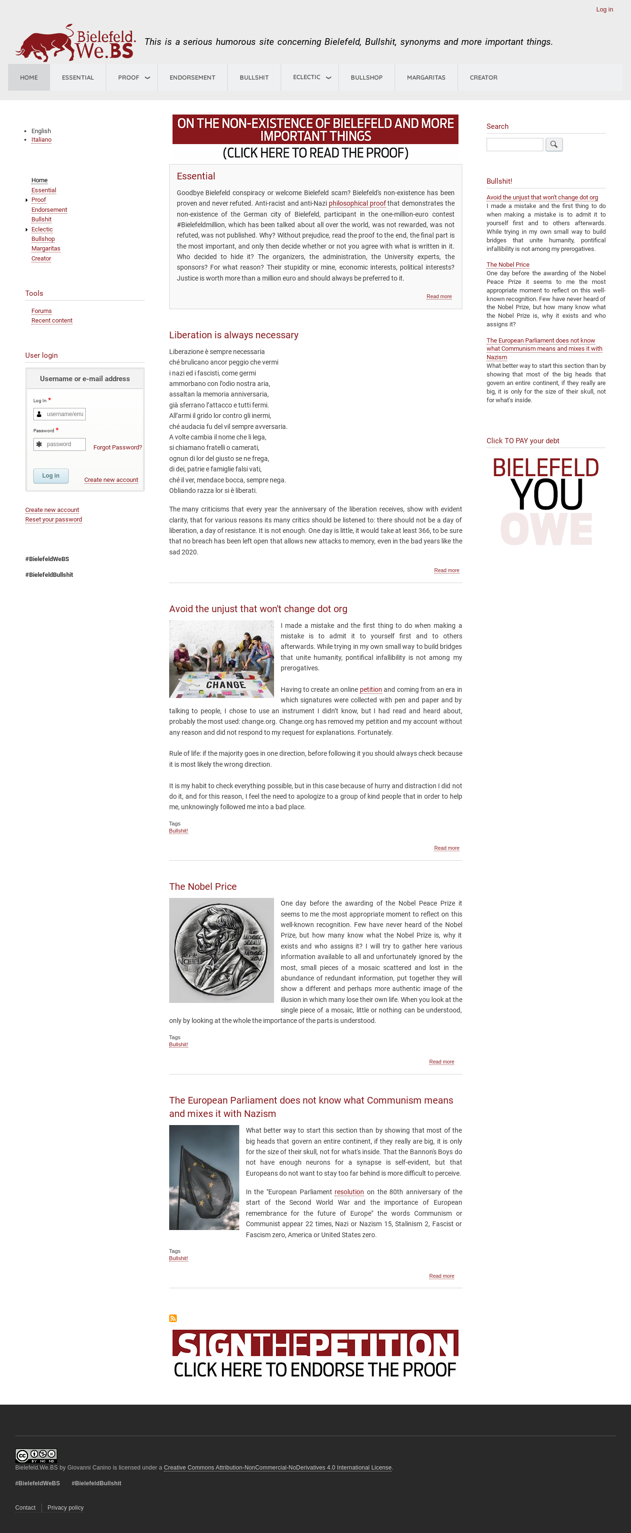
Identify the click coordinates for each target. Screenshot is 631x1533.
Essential (78, 77)
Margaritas (426, 77)
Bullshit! (178, 831)
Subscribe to (173, 1318)
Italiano (41, 139)
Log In (40, 401)
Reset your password (53, 519)
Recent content (51, 320)
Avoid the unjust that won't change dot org (542, 197)
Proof (128, 77)
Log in (604, 9)
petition (371, 689)
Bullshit (254, 77)
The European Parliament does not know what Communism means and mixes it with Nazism (544, 349)
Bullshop (367, 77)
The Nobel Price (508, 264)
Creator (484, 77)
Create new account (111, 479)
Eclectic (42, 229)
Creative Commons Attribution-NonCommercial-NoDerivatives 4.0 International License (278, 1467)
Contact (25, 1507)
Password (43, 431)
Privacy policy (66, 1507)
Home (29, 77)
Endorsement (192, 77)
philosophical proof (357, 203)
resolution (349, 1192)
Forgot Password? (117, 447)
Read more (439, 296)
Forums (41, 310)
